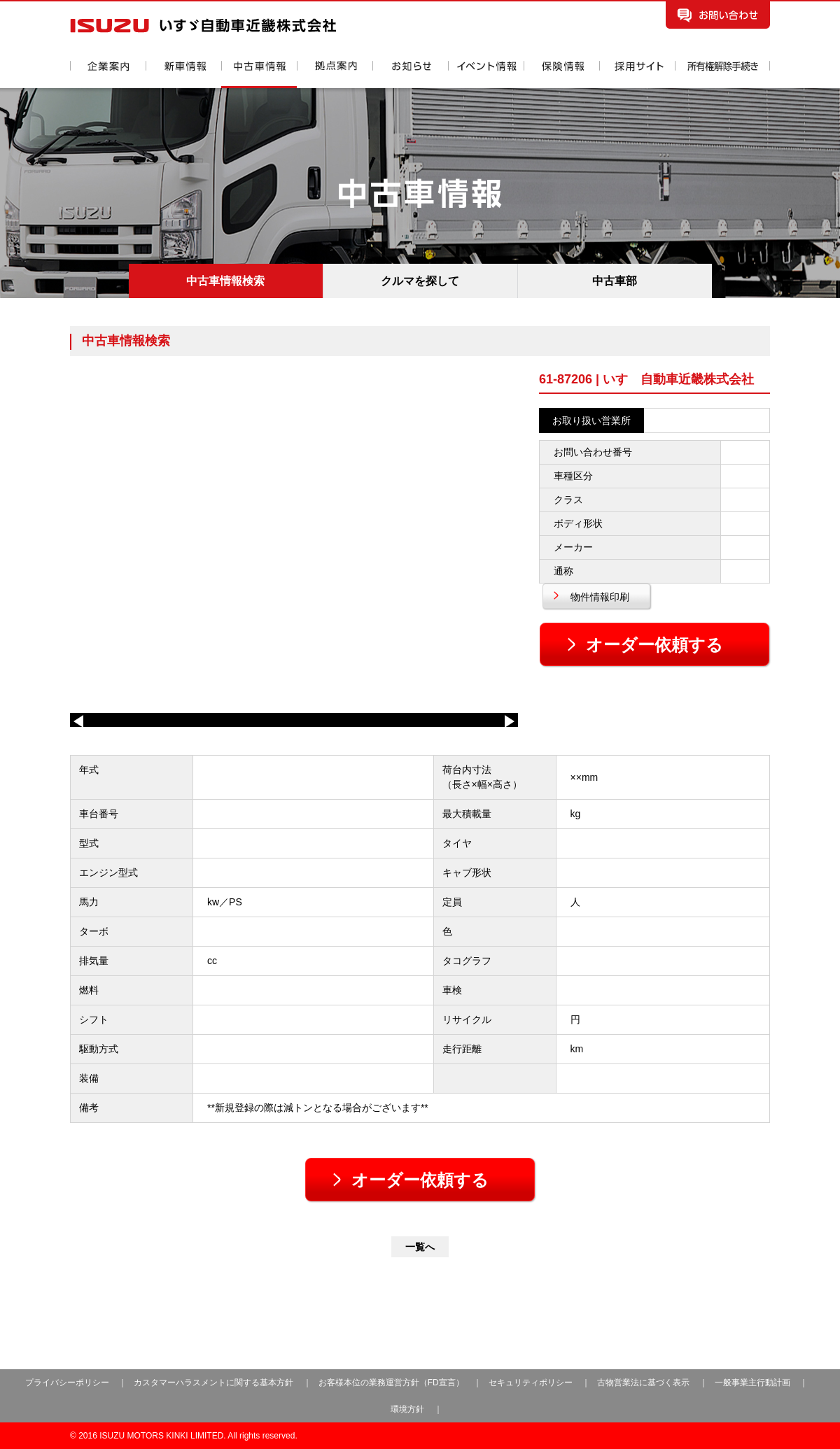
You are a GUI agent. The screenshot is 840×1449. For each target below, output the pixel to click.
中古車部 (614, 281)
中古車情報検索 (225, 281)
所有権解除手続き (722, 74)
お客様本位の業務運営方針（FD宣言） (391, 1382)
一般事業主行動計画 (753, 1382)
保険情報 (561, 74)
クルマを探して (420, 281)
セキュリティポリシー (531, 1382)
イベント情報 (486, 74)
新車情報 (183, 74)
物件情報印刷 (599, 596)
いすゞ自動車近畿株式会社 (203, 25)
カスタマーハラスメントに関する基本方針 (213, 1382)
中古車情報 (259, 74)
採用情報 (637, 74)
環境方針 (407, 1409)
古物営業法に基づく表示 (644, 1382)
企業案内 (108, 74)
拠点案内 (334, 74)
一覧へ (420, 1246)
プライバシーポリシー (67, 1382)
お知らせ (410, 74)
